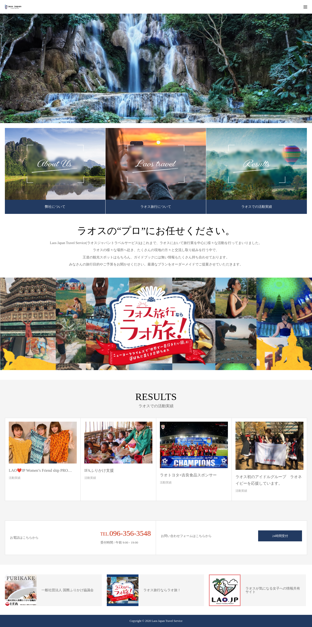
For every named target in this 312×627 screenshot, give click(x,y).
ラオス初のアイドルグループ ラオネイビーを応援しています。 (268, 480)
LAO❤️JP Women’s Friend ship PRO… (40, 470)
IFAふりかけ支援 (99, 470)
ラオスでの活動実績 (256, 207)
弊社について (55, 207)
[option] (156, 68)
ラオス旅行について (155, 207)
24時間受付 (280, 536)
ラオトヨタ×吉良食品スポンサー (188, 475)
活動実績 (14, 478)
